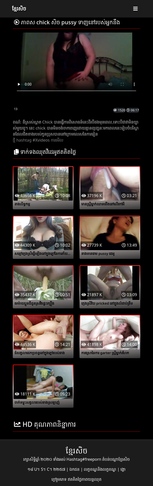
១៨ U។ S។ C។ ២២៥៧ (47, 469)
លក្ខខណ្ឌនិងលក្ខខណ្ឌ (100, 469)
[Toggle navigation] (135, 9)
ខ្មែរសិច (19, 8)
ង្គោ (123, 469)
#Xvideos (41, 140)
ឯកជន (75, 469)
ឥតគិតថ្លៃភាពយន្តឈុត (85, 479)
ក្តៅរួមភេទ (60, 479)
